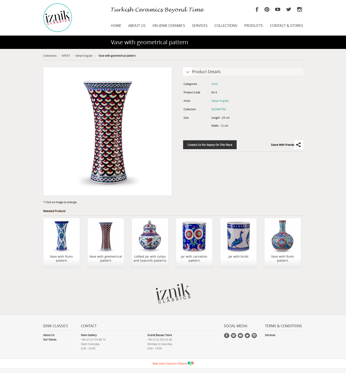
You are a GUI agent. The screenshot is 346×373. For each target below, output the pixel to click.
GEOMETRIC (218, 109)
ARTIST (66, 55)
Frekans (182, 363)
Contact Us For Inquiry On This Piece (210, 144)
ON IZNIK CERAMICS (168, 25)
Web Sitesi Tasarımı (164, 363)
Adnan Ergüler (84, 55)
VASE (214, 84)
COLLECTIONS (225, 25)
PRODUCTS (253, 25)
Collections (50, 55)
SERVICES (200, 25)
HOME (116, 25)
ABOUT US (137, 25)
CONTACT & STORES (286, 25)
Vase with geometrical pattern (117, 55)
